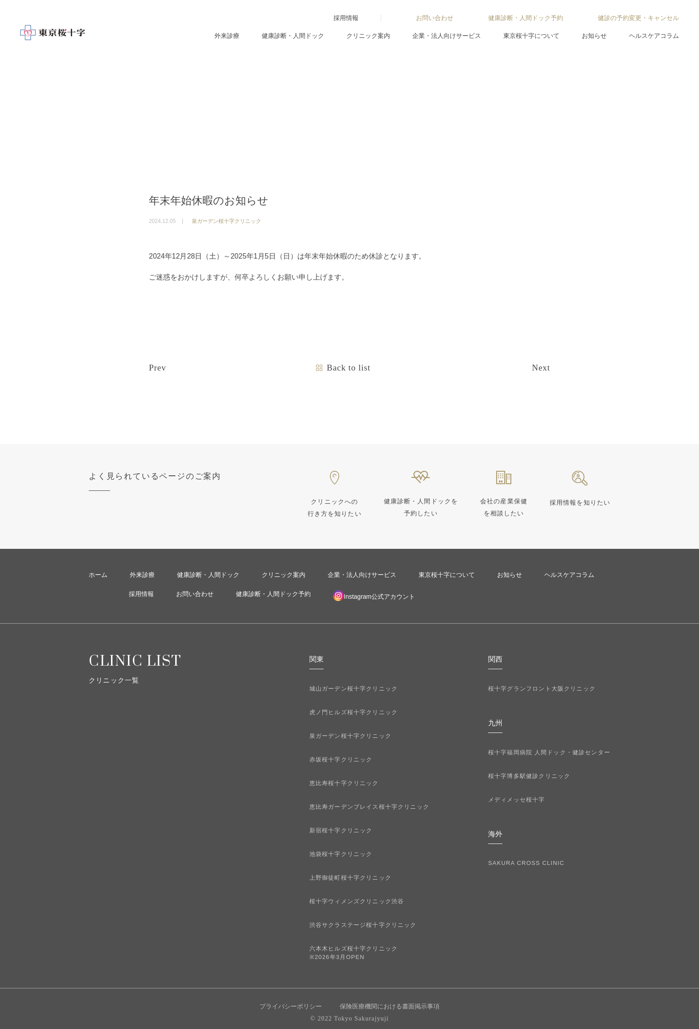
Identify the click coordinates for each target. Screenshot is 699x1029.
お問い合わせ (434, 18)
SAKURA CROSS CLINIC (526, 863)
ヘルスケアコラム (654, 36)
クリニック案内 (368, 36)
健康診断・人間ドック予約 (525, 17)
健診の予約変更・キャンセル (638, 17)
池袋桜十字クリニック (341, 854)
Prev (157, 367)
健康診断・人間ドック (293, 36)
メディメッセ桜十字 (516, 799)
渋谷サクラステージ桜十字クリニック (363, 925)
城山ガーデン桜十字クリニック (353, 688)
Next (541, 367)
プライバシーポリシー (290, 1006)
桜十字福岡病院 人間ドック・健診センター (549, 752)
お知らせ (594, 36)
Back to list (348, 367)
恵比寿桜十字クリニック (344, 783)
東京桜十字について (531, 36)
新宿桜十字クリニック (341, 830)
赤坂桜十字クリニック (341, 759)
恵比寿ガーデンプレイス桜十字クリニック (369, 806)
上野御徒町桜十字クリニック (350, 877)
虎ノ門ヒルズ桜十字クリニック (353, 712)
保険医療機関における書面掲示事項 (390, 1006)
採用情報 (345, 18)
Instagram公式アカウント (374, 595)
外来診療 (226, 36)
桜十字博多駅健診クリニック (529, 776)
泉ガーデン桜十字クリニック (350, 736)
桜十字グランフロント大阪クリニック (542, 688)
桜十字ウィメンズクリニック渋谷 (356, 901)
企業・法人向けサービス (446, 36)
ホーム (98, 574)
